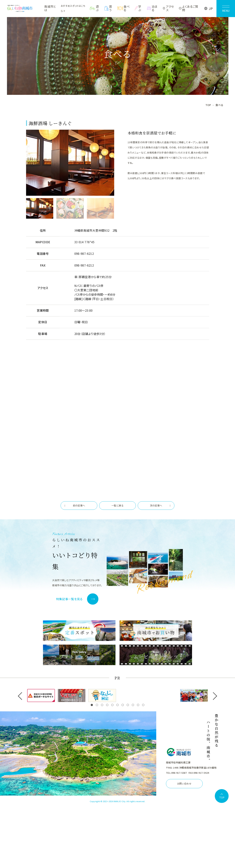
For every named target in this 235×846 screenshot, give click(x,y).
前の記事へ (79, 505)
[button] (92, 705)
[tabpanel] (70, 163)
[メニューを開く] (225, 8)
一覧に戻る (117, 505)
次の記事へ (156, 505)
